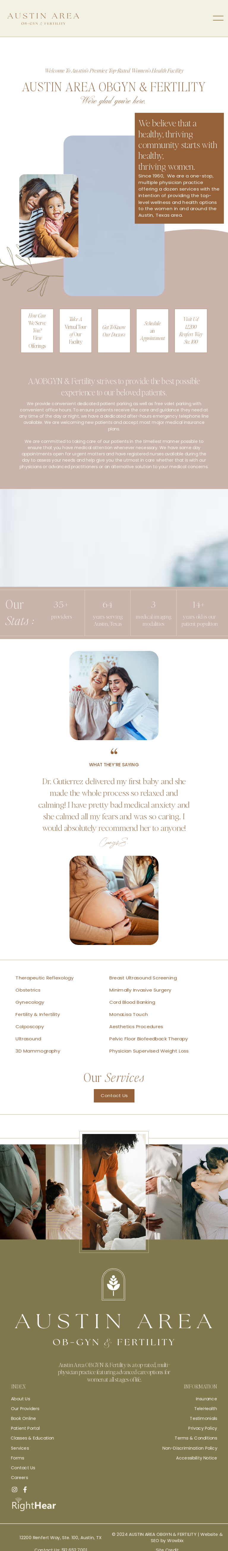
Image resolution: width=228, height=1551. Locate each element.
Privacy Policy (202, 1428)
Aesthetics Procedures (136, 1027)
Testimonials (203, 1418)
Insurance (206, 1399)
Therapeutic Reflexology (44, 978)
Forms (17, 1458)
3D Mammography (37, 1051)
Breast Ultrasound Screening (143, 978)
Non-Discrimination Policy (189, 1448)
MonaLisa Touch (128, 1014)
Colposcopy (29, 1027)
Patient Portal (25, 1428)
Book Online (23, 1418)
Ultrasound (28, 1039)
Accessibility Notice (196, 1458)
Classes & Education (32, 1438)
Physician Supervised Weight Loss (149, 1051)
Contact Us (114, 1096)
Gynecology (29, 1002)
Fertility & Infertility (37, 1014)
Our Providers (25, 1409)
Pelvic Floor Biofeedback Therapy (148, 1039)
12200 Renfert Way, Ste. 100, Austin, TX (61, 1538)
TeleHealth (205, 1409)
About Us (20, 1399)
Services (20, 1448)
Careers (19, 1478)
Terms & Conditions (196, 1438)
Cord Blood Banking (132, 1002)
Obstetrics (27, 990)
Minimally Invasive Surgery (140, 990)
